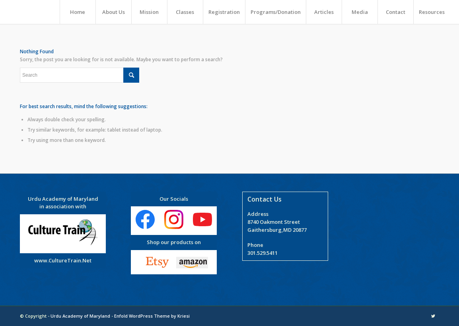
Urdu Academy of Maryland (80, 316)
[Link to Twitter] (433, 316)
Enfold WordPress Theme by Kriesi (152, 316)
